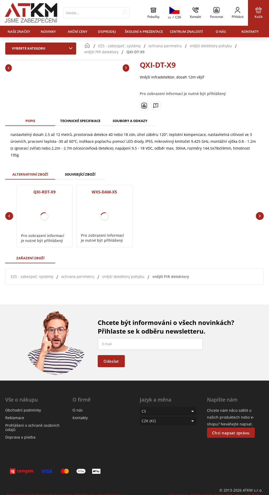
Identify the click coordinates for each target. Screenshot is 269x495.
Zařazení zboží (30, 258)
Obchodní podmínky (23, 410)
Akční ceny (77, 31)
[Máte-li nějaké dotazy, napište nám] (155, 105)
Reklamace (14, 417)
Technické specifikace (80, 120)
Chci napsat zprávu (231, 432)
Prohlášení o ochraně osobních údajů (32, 427)
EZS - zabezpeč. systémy (32, 276)
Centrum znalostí (186, 31)
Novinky (48, 31)
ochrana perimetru (78, 276)
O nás (221, 31)
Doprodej (107, 31)
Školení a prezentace (144, 31)
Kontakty (250, 31)
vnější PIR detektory (170, 276)
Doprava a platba (20, 437)
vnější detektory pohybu (123, 276)
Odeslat (111, 361)
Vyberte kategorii (43, 48)
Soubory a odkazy (130, 120)
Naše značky (19, 31)
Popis (30, 120)
